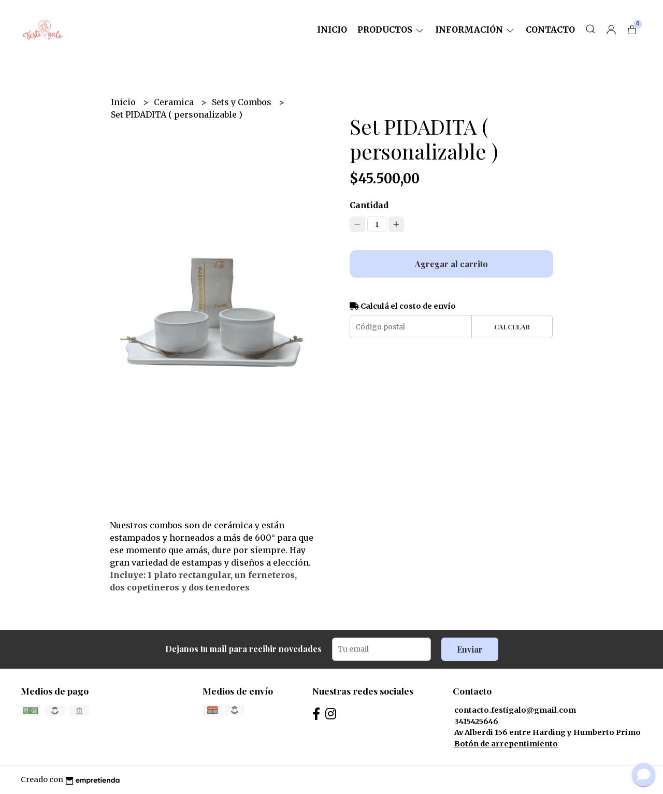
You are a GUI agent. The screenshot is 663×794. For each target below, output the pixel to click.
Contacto (550, 29)
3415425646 (476, 721)
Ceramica (175, 102)
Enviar (470, 649)
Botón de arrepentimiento (506, 743)
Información (475, 29)
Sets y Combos (242, 102)
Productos (391, 29)
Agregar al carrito (451, 263)
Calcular (512, 326)
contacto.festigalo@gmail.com (515, 710)
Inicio (332, 29)
